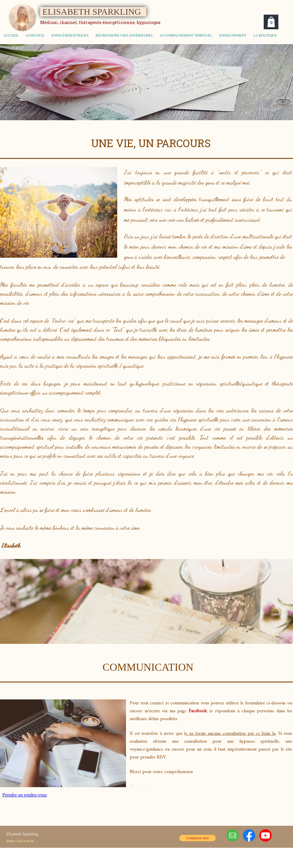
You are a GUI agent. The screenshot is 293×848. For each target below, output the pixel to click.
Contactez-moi (197, 838)
